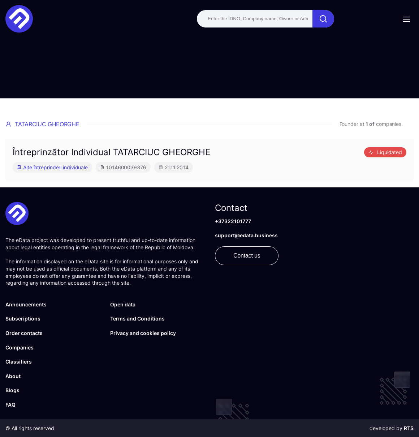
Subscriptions (22, 318)
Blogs (12, 390)
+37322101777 (233, 221)
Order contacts (24, 333)
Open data (122, 304)
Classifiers (18, 361)
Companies (19, 347)
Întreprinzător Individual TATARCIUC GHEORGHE (111, 152)
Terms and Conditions (137, 318)
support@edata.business (246, 235)
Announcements (26, 304)
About (13, 376)
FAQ (10, 405)
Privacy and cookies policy (143, 333)
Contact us (246, 256)
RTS (409, 428)
